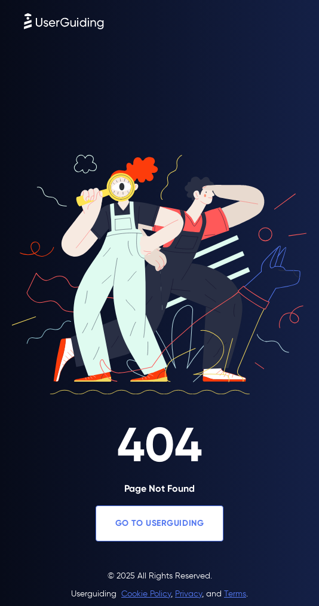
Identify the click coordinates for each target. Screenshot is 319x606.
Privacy (188, 594)
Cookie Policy (146, 594)
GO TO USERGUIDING (159, 523)
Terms (235, 594)
